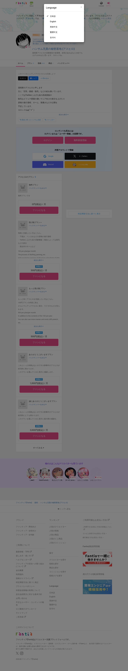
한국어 (53, 37)
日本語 (53, 16)
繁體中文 (53, 32)
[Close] (81, 7)
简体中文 (53, 27)
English (53, 21)
